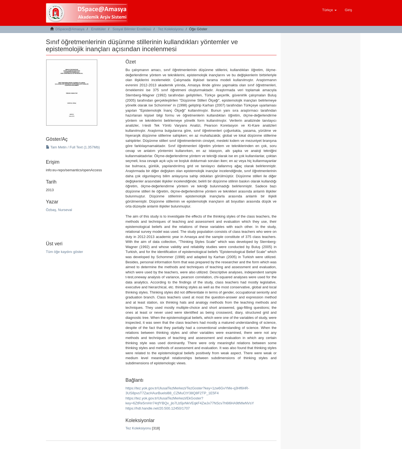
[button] (329, 10)
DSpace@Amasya (70, 29)
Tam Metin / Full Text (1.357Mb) (73, 147)
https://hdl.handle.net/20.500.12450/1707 (157, 408)
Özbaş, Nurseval (59, 210)
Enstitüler (98, 29)
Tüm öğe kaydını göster (64, 252)
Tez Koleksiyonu (170, 29)
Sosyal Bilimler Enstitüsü (131, 29)
